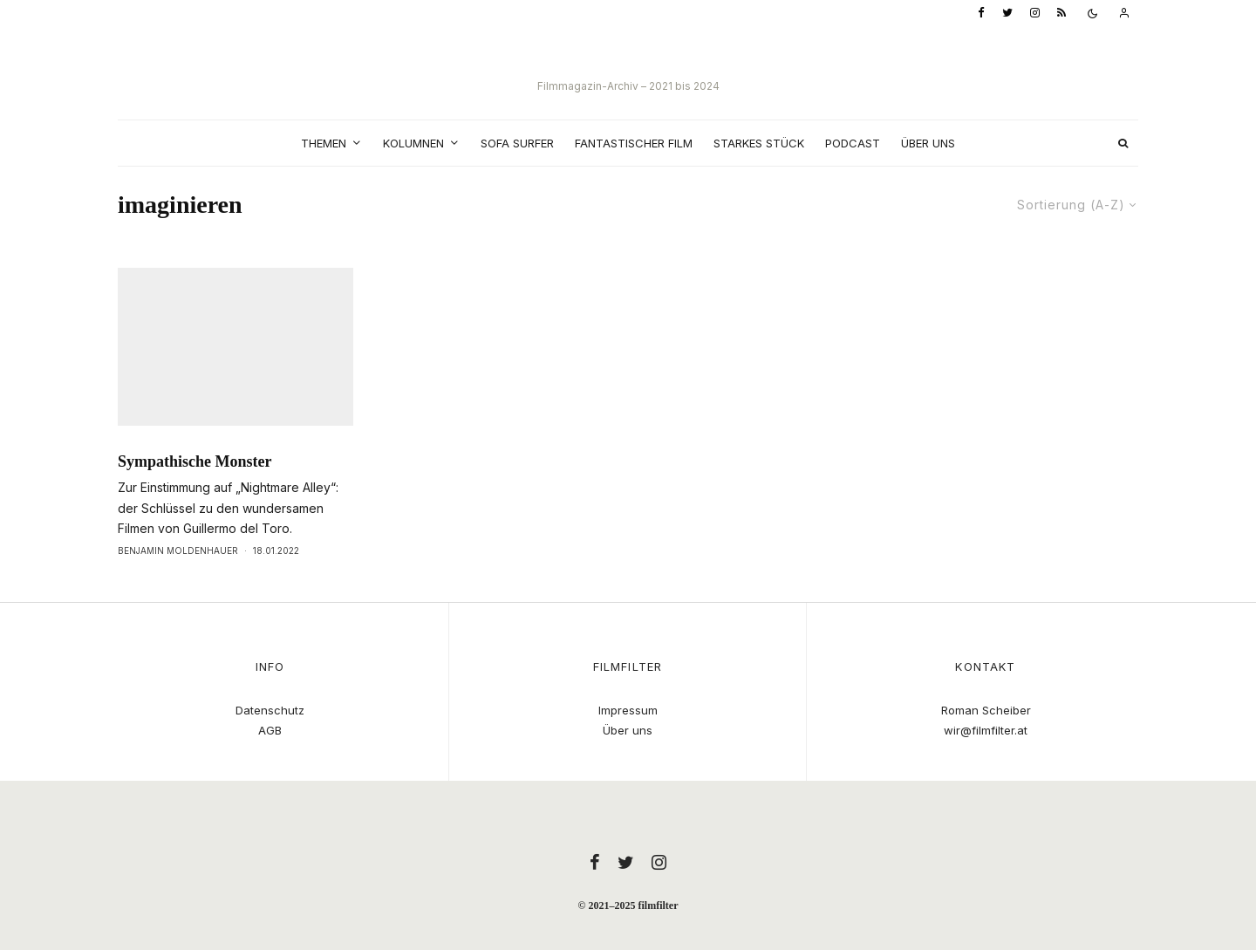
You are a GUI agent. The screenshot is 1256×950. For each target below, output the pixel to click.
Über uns (928, 143)
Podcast (852, 143)
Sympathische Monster (195, 493)
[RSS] (1061, 13)
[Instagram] (1034, 13)
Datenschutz (270, 710)
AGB (270, 730)
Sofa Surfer (517, 143)
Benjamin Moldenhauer (178, 583)
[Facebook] (981, 13)
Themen (323, 143)
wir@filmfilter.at (985, 730)
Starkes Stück (758, 143)
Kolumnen (413, 143)
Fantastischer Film (634, 143)
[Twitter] (1007, 13)
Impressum (628, 710)
